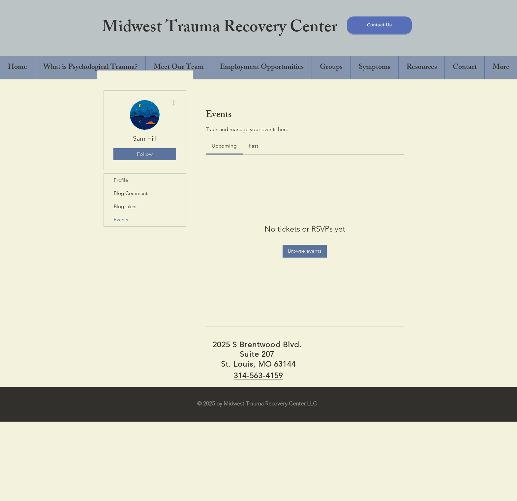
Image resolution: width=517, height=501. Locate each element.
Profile (121, 180)
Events (121, 219)
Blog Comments (131, 193)
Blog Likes (125, 206)
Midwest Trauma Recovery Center (219, 28)
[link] (224, 146)
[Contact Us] (379, 25)
